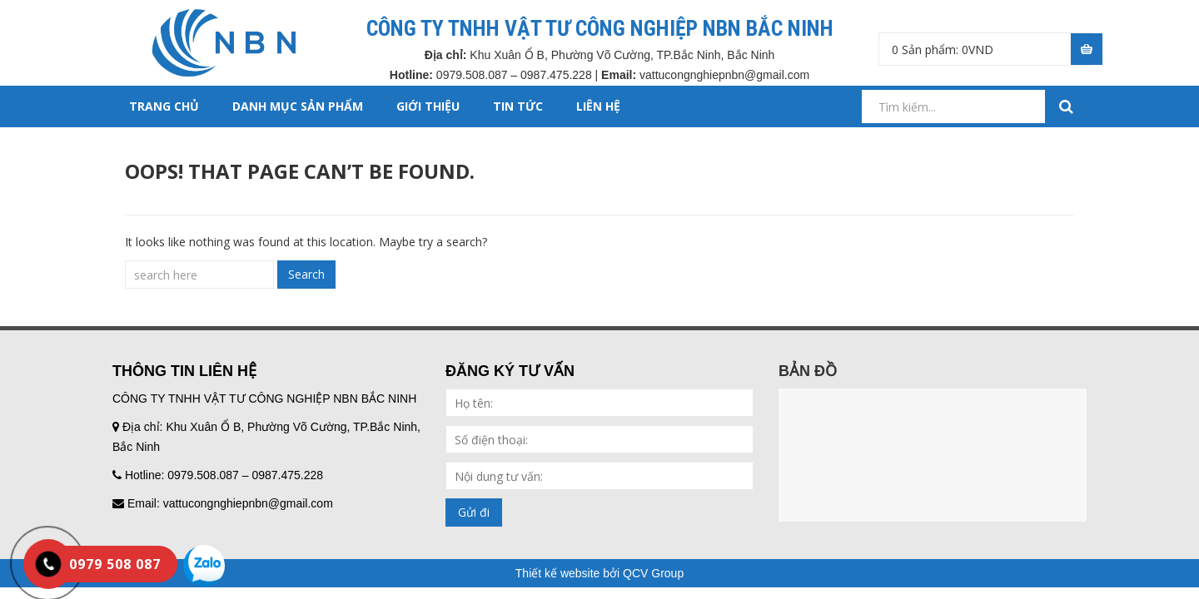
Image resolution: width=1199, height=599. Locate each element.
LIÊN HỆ (598, 106)
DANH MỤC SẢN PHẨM (297, 106)
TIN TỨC (518, 106)
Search (306, 274)
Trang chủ (164, 106)
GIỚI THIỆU (428, 106)
